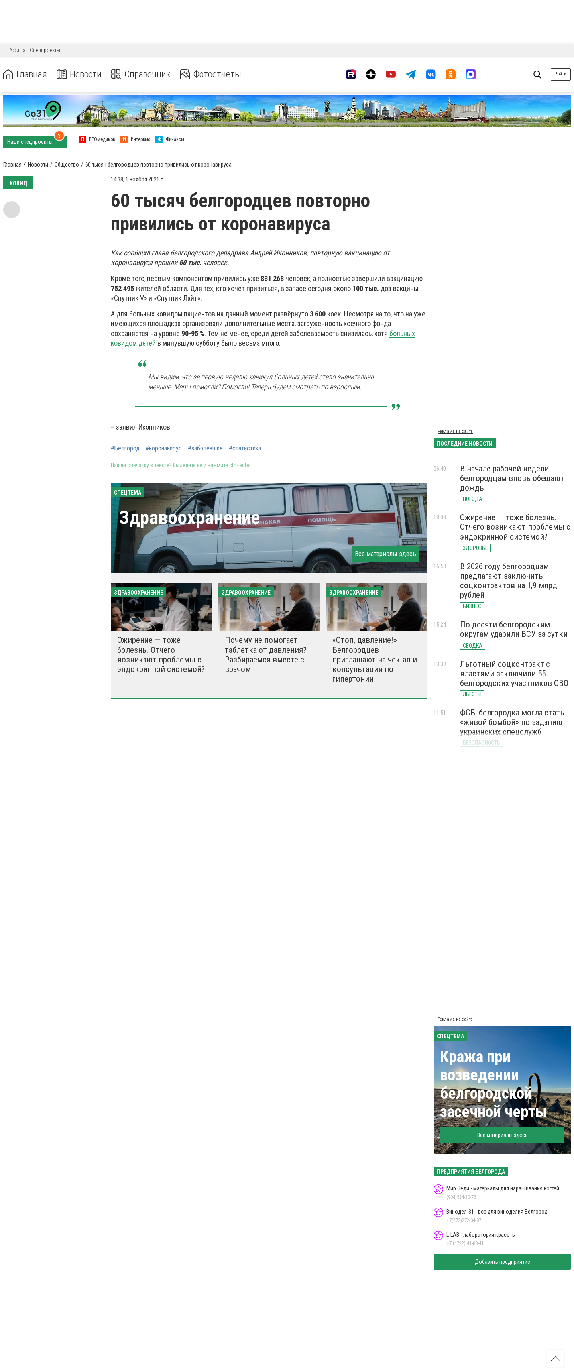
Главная (25, 74)
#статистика (245, 448)
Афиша (17, 50)
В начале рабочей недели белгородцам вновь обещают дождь (512, 478)
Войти (560, 74)
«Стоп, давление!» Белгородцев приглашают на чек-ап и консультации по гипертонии (374, 659)
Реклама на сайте (455, 431)
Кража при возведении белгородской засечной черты (493, 1084)
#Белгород (125, 448)
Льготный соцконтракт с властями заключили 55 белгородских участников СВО (514, 673)
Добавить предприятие (502, 1262)
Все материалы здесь (385, 554)
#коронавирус (163, 448)
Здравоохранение (189, 517)
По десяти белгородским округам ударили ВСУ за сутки (514, 629)
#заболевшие (205, 448)
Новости (79, 74)
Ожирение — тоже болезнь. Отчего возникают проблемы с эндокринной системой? (161, 654)
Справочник (141, 74)
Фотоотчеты (210, 74)
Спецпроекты (45, 50)
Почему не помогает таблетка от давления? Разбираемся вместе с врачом (266, 654)
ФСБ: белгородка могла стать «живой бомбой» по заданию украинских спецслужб (512, 722)
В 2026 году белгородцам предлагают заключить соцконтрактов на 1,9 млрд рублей (508, 581)
